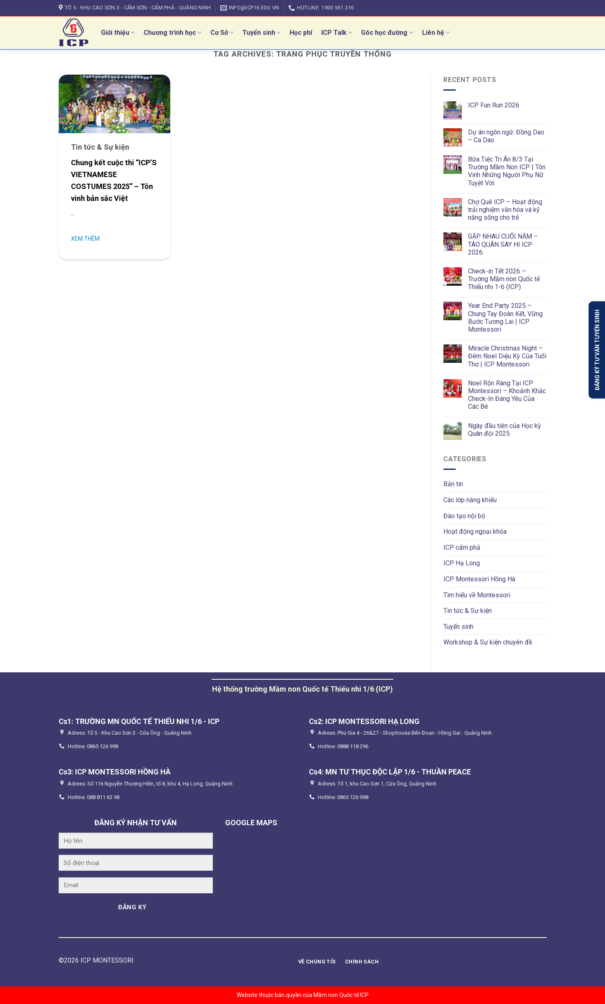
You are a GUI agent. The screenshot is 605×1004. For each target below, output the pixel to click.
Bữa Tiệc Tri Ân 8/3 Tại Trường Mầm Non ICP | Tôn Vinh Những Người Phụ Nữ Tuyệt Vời (507, 171)
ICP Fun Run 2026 (493, 105)
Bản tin (453, 484)
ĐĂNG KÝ (132, 907)
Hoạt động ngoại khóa (475, 531)
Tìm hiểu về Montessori (476, 595)
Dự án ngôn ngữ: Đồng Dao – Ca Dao (506, 136)
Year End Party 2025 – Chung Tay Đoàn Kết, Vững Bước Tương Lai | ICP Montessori (505, 317)
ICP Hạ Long (461, 563)
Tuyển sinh (261, 32)
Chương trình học (172, 32)
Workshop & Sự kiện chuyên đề (487, 642)
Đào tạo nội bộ (464, 516)
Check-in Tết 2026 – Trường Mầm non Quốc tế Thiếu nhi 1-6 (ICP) (504, 279)
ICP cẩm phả (461, 547)
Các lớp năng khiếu (470, 500)
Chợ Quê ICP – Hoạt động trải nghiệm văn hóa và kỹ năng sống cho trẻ (505, 209)
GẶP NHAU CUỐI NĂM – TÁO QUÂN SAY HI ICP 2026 (503, 244)
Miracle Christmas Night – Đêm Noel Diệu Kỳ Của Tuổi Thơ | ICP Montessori (507, 356)
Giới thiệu (118, 32)
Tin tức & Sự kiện (467, 611)
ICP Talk (336, 32)
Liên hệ (436, 32)
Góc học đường (387, 32)
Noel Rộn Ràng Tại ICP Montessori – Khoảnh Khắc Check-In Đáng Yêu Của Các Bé (507, 395)
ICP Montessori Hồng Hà (479, 579)
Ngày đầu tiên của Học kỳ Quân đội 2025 (504, 429)
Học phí (301, 32)
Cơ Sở (221, 32)
